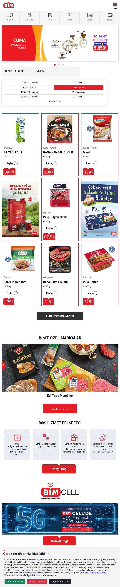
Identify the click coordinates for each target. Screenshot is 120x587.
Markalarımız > (60, 409)
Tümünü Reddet (37, 581)
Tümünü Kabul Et (14, 581)
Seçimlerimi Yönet (60, 581)
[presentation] (3, 365)
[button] (55, 65)
